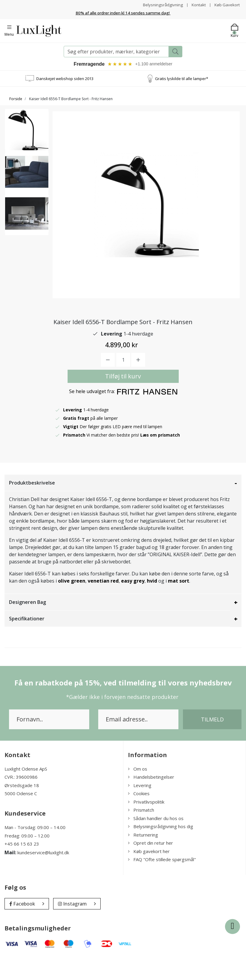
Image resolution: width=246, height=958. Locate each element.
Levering (139, 786)
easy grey (132, 581)
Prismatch (141, 811)
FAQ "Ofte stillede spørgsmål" (162, 860)
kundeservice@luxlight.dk (43, 853)
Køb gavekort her (149, 852)
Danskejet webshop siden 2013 (64, 79)
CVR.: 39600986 (21, 778)
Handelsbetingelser (151, 778)
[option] (27, 134)
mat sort (178, 581)
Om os (137, 770)
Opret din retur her (150, 844)
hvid (152, 581)
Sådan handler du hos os (156, 819)
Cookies (139, 794)
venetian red (103, 581)
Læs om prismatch (160, 436)
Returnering (143, 836)
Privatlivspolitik (146, 803)
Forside (15, 99)
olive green (71, 581)
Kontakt (196, 4)
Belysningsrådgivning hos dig (160, 827)
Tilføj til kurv (123, 377)
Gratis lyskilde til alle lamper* (181, 79)
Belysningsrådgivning (160, 4)
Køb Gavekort (226, 4)
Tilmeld (212, 720)
